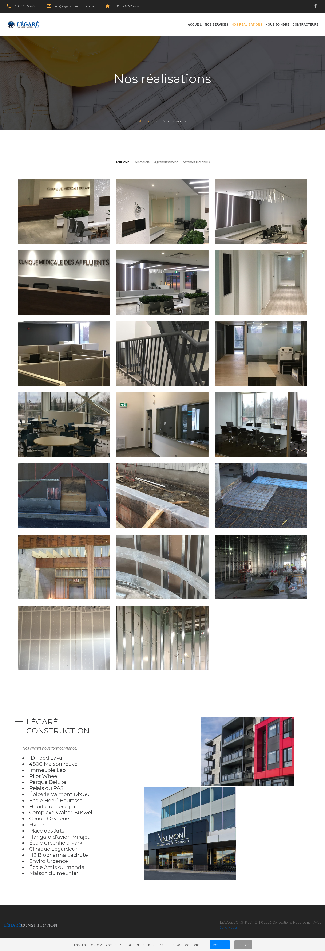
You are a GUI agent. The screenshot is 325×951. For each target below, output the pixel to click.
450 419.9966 (25, 6)
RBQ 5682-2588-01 (128, 6)
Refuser (243, 945)
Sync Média (228, 927)
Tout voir (122, 162)
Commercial (141, 162)
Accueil (144, 121)
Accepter (220, 945)
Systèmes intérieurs (196, 162)
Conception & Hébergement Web (297, 922)
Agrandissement (166, 162)
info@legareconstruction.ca (74, 6)
